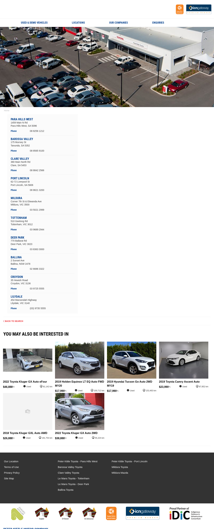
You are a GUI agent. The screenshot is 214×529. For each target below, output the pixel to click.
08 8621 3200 (37, 190)
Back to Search (14, 321)
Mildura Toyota (119, 467)
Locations (78, 22)
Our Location (11, 461)
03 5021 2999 (37, 209)
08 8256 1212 (37, 131)
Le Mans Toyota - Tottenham (180, 461)
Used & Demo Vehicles (34, 22)
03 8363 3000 (37, 249)
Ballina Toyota (172, 472)
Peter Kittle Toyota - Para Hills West (77, 461)
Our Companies (118, 22)
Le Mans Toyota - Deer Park (180, 467)
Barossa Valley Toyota (70, 467)
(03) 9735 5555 (38, 308)
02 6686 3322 (37, 269)
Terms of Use (11, 467)
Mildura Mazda (119, 472)
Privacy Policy (12, 472)
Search (190, 22)
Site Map (9, 478)
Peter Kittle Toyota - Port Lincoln (129, 461)
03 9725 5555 (37, 288)
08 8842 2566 (37, 170)
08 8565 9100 (37, 150)
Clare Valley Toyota (68, 472)
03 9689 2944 (37, 229)
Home (6, 110)
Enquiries (158, 22)
